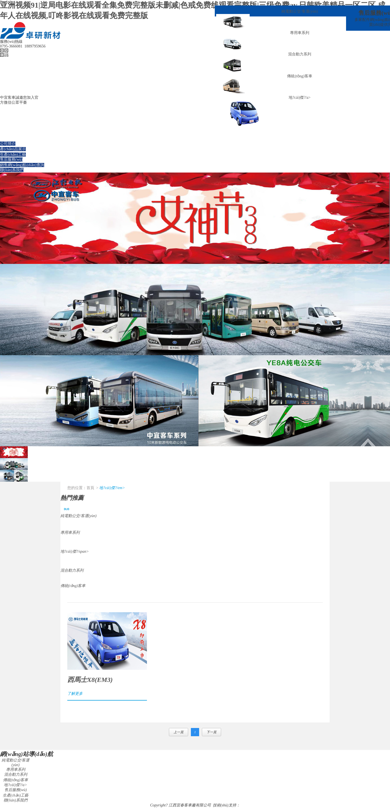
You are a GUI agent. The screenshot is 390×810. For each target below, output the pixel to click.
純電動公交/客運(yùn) (300, 11)
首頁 (90, 488)
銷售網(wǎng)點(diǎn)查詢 (22, 165)
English (6, 2)
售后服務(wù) (11, 159)
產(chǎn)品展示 (13, 149)
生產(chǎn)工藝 (13, 155)
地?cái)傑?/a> (299, 97)
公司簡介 (7, 144)
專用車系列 (299, 33)
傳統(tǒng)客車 (299, 76)
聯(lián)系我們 (12, 170)
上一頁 (178, 732)
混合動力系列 (299, 54)
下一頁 (211, 732)
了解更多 (75, 694)
